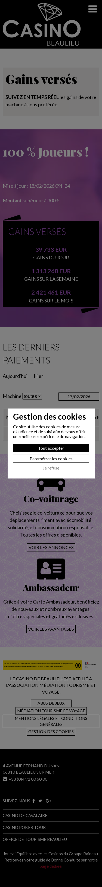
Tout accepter (51, 448)
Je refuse (51, 467)
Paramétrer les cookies (51, 458)
